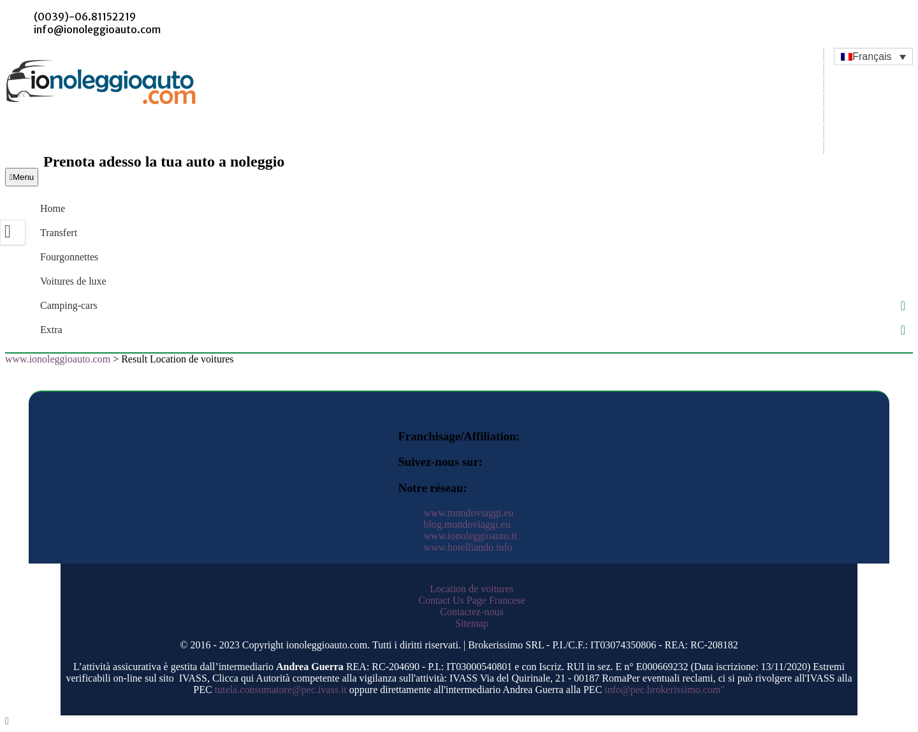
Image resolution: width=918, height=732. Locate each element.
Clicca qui (233, 678)
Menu (22, 177)
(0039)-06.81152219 (85, 16)
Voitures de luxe (73, 281)
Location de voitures (472, 588)
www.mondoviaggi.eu (468, 512)
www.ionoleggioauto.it (470, 535)
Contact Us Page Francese (471, 600)
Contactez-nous (472, 611)
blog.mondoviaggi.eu (466, 524)
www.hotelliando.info (467, 547)
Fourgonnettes (69, 256)
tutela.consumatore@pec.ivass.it (281, 689)
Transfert (58, 232)
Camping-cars (69, 305)
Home (52, 208)
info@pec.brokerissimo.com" (664, 689)
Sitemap (471, 623)
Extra (51, 329)
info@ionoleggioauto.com (97, 29)
